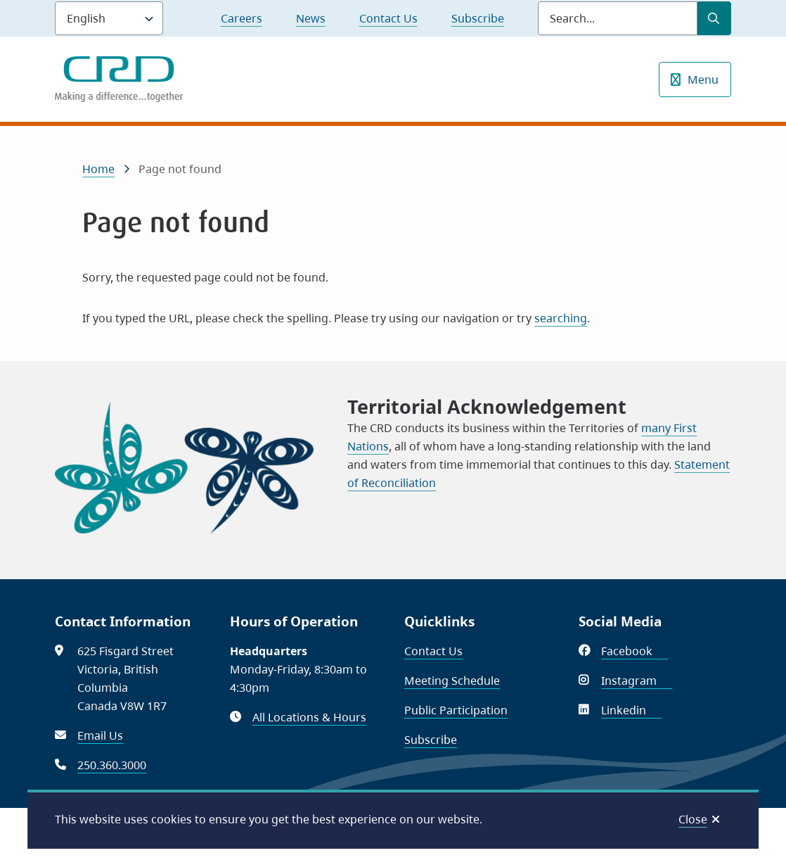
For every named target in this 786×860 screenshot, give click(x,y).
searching (560, 318)
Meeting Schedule (452, 680)
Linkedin (631, 710)
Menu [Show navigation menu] (703, 79)
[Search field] (617, 18)
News (311, 18)
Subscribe (477, 18)
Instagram (636, 680)
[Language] (109, 18)
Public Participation (456, 710)
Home (98, 169)
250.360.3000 (111, 765)
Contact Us (388, 18)
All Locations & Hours (309, 717)
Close (692, 819)
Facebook (634, 651)
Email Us (100, 735)
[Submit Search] (714, 18)
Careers (241, 18)
